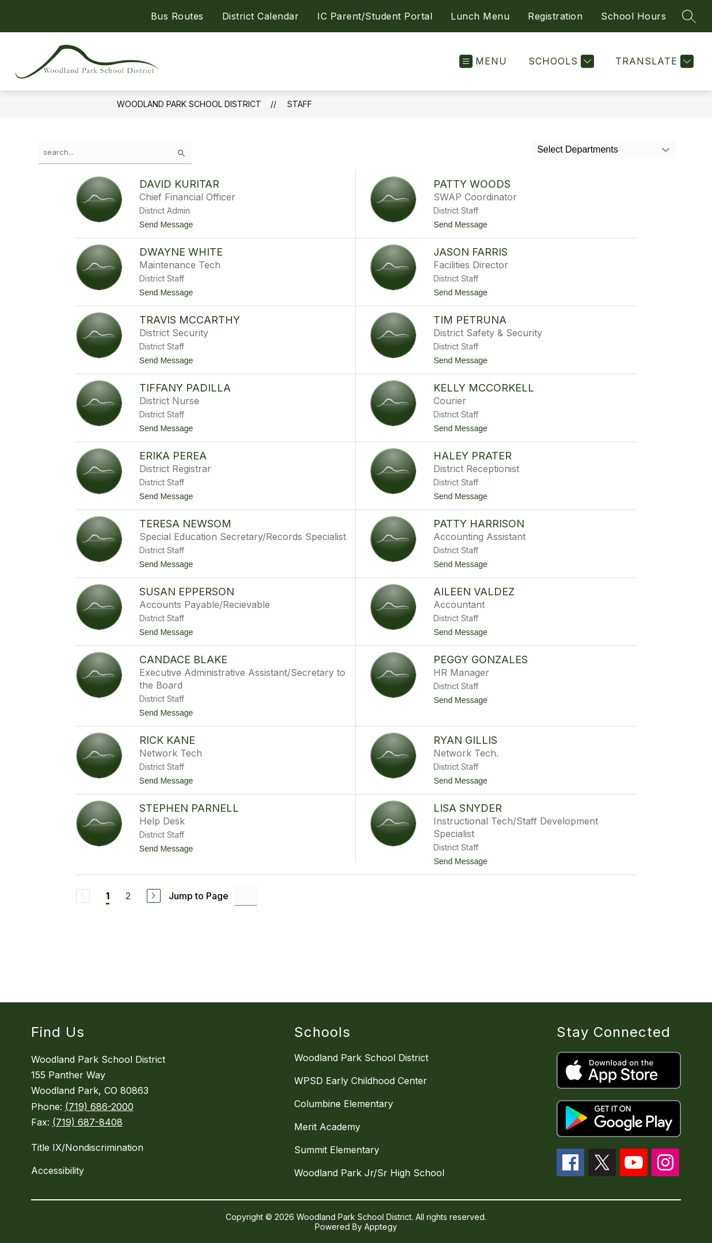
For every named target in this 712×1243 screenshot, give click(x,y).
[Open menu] (483, 61)
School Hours (633, 16)
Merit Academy (327, 1126)
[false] (115, 152)
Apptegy (380, 1226)
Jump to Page (199, 896)
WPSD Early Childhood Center (360, 1080)
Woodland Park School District (189, 104)
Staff (299, 104)
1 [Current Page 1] (107, 896)
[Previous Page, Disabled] (83, 896)
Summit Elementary (336, 1149)
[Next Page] (154, 896)
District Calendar (260, 16)
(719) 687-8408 (87, 1122)
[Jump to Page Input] (245, 895)
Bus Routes (177, 16)
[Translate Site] (653, 61)
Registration (555, 16)
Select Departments (577, 149)
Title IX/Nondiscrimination (87, 1147)
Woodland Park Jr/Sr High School (369, 1173)
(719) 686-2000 (99, 1106)
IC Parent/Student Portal (374, 16)
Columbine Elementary (343, 1103)
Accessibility (57, 1170)
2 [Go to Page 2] (128, 896)
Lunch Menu (480, 16)
